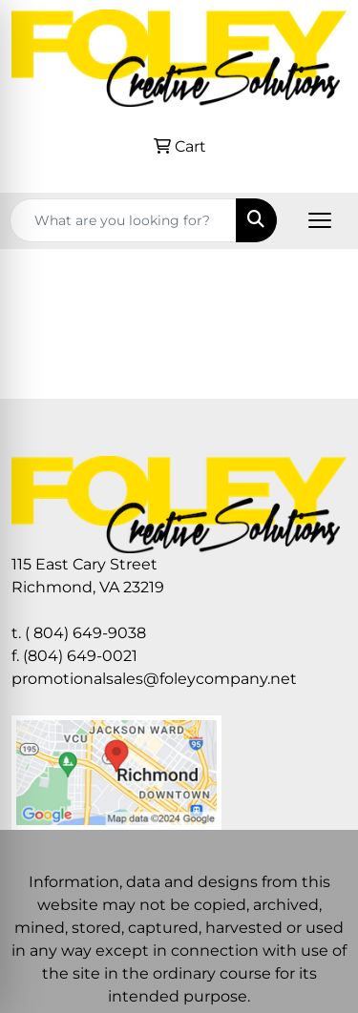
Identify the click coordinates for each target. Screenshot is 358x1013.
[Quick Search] (123, 220)
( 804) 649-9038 (85, 633)
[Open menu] (320, 220)
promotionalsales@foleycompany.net (154, 679)
